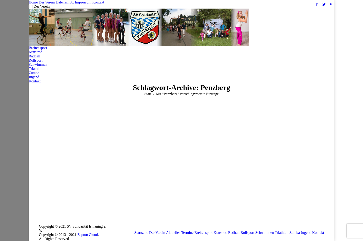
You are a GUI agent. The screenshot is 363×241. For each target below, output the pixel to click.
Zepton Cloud (87, 235)
